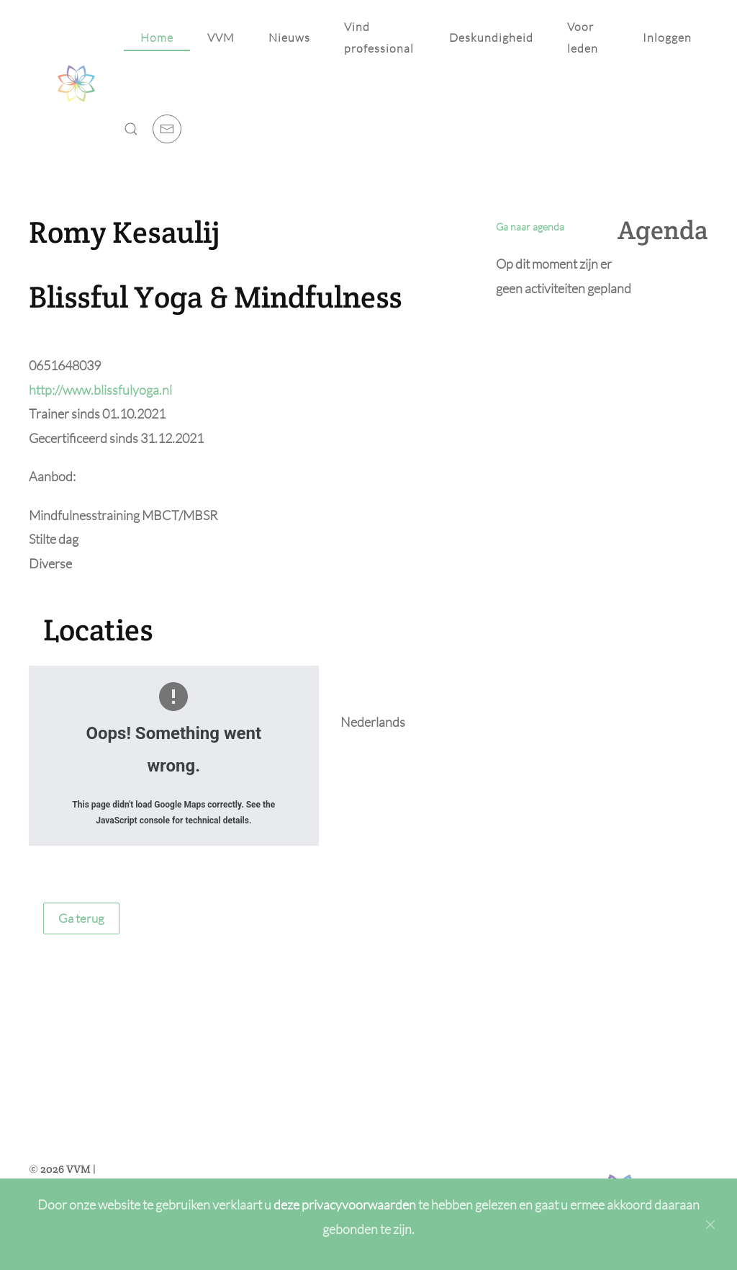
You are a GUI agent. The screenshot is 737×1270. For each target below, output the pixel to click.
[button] (131, 129)
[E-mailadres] (369, 1157)
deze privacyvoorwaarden (345, 1204)
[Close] (710, 1225)
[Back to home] (76, 83)
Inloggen (667, 37)
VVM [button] (221, 37)
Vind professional (379, 37)
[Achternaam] (369, 1126)
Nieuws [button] (289, 37)
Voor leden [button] (582, 37)
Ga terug (81, 918)
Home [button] (156, 37)
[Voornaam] (369, 1095)
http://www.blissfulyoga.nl (100, 390)
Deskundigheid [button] (491, 37)
